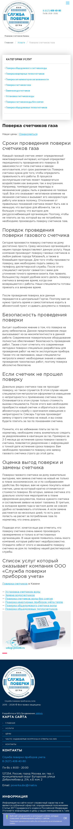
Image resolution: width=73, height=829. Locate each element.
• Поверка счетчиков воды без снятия (24, 102)
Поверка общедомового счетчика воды (31, 606)
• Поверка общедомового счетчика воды (26, 68)
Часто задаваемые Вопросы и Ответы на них (31, 739)
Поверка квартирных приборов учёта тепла (34, 602)
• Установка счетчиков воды (19, 96)
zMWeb (39, 713)
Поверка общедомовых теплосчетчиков (31, 609)
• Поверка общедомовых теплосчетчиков (26, 107)
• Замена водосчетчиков (17, 90)
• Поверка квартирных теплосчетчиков (24, 74)
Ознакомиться (28, 134)
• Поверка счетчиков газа (18, 85)
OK (65, 818)
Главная (9, 43)
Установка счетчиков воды (22, 592)
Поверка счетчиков (15, 584)
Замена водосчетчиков (20, 595)
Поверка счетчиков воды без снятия (29, 599)
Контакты (10, 744)
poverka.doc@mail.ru (24, 785)
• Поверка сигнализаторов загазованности (27, 79)
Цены (8, 734)
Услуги (21, 43)
